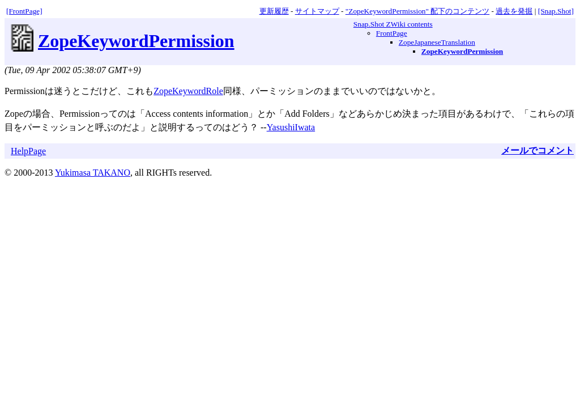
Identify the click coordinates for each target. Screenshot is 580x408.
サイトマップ (317, 11)
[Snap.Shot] (556, 11)
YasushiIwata (291, 127)
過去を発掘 (514, 11)
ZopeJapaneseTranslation (437, 42)
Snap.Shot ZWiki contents (393, 24)
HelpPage (28, 151)
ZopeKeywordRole (188, 91)
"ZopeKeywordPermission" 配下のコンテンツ (417, 11)
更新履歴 (274, 11)
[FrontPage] (24, 11)
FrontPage (391, 33)
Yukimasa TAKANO (92, 172)
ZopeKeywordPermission (136, 41)
